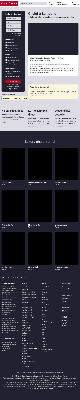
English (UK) (65, 320)
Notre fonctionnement (62, 3)
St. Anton (44, 327)
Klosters (44, 292)
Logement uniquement (10, 64)
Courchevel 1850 (27, 315)
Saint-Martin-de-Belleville (29, 348)
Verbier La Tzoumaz (48, 305)
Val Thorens (25, 366)
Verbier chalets (7, 225)
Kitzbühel (44, 317)
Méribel (24, 338)
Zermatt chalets (7, 183)
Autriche (45, 311)
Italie (43, 338)
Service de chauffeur (12, 60)
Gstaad (44, 289)
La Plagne (25, 323)
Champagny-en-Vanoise (29, 297)
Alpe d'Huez (25, 287)
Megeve (24, 336)
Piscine (8, 50)
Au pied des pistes (12, 76)
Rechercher (13, 81)
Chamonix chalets (61, 225)
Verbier (44, 302)
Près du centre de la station (12, 72)
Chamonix (25, 289)
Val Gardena (45, 352)
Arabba (44, 341)
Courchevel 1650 (27, 312)
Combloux (25, 302)
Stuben (44, 329)
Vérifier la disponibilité (38, 96)
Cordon (24, 305)
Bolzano (44, 344)
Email (25, 98)
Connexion (75, 3)
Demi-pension (10, 57)
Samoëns (25, 353)
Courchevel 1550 (27, 310)
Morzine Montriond (28, 343)
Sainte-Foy (25, 351)
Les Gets (24, 333)
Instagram (66, 311)
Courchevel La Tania (28, 317)
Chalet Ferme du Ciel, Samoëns (40, 58)
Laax (43, 294)
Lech (43, 319)
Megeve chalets (34, 267)
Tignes (24, 359)
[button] (13, 18)
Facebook (17, 98)
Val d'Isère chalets (61, 183)
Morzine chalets (7, 267)
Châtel (24, 300)
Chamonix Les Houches (29, 294)
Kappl (43, 314)
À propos (51, 3)
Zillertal (44, 332)
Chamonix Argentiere (28, 292)
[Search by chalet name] (31, 3)
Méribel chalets (34, 225)
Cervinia (44, 347)
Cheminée (9, 42)
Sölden (44, 324)
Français (64, 325)
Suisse (44, 283)
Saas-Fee (44, 297)
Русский (64, 323)
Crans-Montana (46, 287)
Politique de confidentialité (54, 372)
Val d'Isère (25, 364)
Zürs (43, 335)
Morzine (24, 341)
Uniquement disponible (16, 35)
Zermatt (44, 307)
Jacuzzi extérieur (11, 48)
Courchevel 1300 (27, 307)
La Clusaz (25, 320)
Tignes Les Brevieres (28, 361)
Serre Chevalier (26, 356)
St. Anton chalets (61, 267)
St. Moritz (45, 300)
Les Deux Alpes (26, 330)
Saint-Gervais (26, 346)
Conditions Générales (38, 372)
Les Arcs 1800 (26, 328)
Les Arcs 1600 (26, 325)
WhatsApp (6, 98)
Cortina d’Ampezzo (47, 349)
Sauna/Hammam (11, 45)
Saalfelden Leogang (48, 322)
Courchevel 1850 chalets (37, 183)
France (24, 283)
